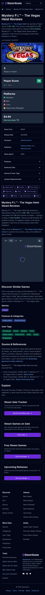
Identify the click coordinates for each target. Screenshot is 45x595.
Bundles (5, 509)
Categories (6, 531)
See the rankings (22, 478)
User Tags (6, 535)
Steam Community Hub (25, 379)
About (28, 590)
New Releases (28, 509)
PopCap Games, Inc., (28, 146)
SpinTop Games (26, 140)
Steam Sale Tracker (30, 527)
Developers (6, 539)
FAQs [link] (36, 196)
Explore (5, 578)
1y (16, 241)
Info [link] (5, 196)
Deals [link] (18, 191)
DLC (4, 500)
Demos (5, 505)
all (20, 241)
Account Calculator (9, 574)
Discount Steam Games (32, 531)
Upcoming (27, 513)
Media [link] (14, 196)
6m (11, 241)
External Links (22, 167)
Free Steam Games (30, 535)
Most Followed (29, 505)
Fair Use (21, 590)
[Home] (2, 9)
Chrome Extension (9, 557)
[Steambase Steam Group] (27, 573)
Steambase (26, 559)
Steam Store (28, 374)
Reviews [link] (20, 187)
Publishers (6, 543)
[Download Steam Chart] (40, 240)
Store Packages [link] (30, 191)
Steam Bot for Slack (10, 566)
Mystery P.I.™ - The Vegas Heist (14, 24)
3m (6, 241)
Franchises (6, 547)
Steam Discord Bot (9, 561)
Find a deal (23, 435)
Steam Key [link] (7, 191)
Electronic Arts (26, 148)
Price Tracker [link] (33, 187)
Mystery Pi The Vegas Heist (23, 9)
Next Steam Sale (8, 570)
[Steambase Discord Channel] (23, 573)
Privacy (8, 590)
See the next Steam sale (22, 413)
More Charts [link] (25, 196)
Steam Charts (7, 513)
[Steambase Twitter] (30, 573)
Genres (5, 527)
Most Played (28, 500)
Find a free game (22, 456)
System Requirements (22, 179)
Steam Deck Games (30, 517)
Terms (15, 590)
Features (22, 161)
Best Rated (27, 496)
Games (8, 9)
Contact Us (35, 590)
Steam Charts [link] (8, 187)
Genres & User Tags (22, 173)
